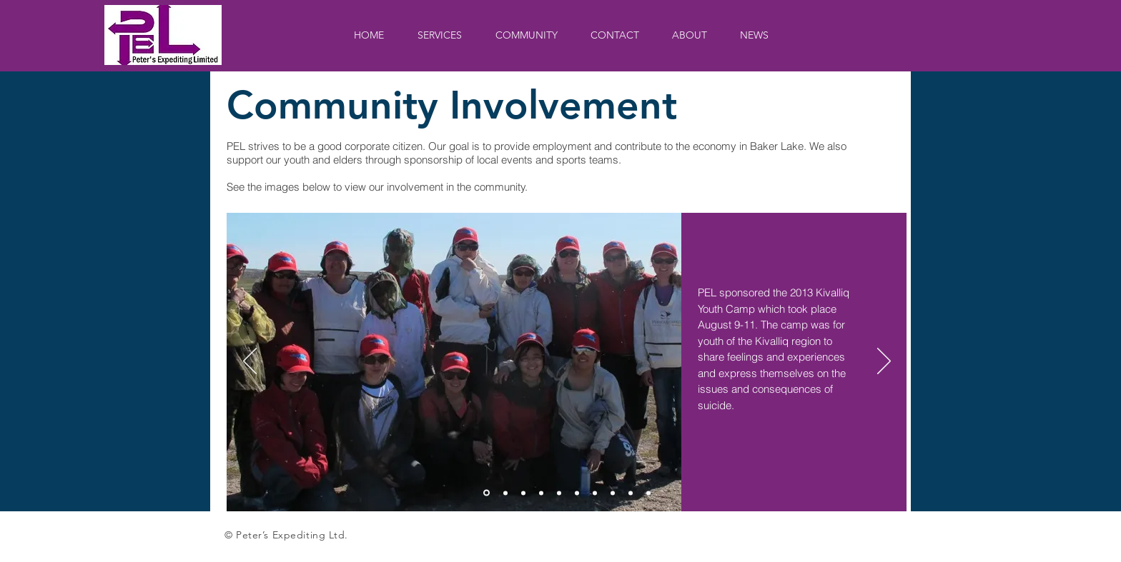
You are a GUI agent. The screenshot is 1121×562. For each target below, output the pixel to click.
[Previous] (250, 362)
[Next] (884, 362)
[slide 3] (523, 493)
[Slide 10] (648, 493)
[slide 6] (577, 493)
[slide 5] (559, 493)
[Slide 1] (486, 493)
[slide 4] (541, 493)
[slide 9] (630, 493)
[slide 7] (595, 493)
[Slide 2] (505, 493)
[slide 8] (613, 493)
